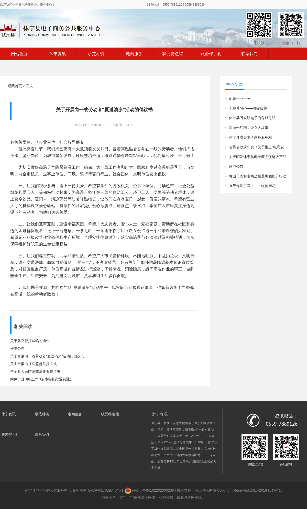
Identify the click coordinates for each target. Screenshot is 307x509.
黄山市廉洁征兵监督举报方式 (33, 364)
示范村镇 (96, 54)
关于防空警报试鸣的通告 (30, 341)
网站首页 (19, 54)
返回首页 (15, 86)
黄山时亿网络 (205, 490)
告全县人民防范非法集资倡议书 (35, 371)
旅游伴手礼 (211, 54)
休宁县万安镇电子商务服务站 (252, 118)
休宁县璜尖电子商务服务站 (250, 137)
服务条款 (275, 490)
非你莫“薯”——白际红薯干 (250, 108)
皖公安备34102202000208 (149, 490)
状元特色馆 (172, 54)
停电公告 (17, 348)
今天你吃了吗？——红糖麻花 (252, 186)
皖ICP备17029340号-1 (106, 490)
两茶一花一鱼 (239, 98)
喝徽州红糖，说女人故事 (248, 128)
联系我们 (249, 54)
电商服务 (134, 54)
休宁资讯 (57, 54)
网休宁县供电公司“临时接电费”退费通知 (41, 379)
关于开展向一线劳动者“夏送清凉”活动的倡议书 (47, 356)
